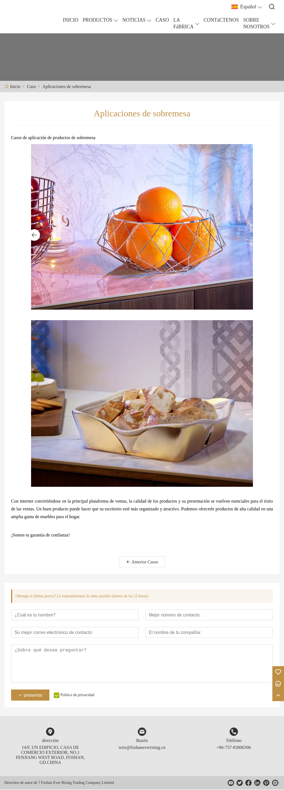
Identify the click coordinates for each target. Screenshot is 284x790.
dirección (50, 741)
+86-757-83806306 (234, 748)
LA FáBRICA (183, 23)
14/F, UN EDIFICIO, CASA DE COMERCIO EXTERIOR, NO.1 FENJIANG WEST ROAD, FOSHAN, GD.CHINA (50, 755)
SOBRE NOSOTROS (256, 23)
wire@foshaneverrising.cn (142, 748)
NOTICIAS (134, 20)
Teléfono (234, 741)
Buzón (142, 741)
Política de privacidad (77, 695)
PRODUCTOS (97, 20)
